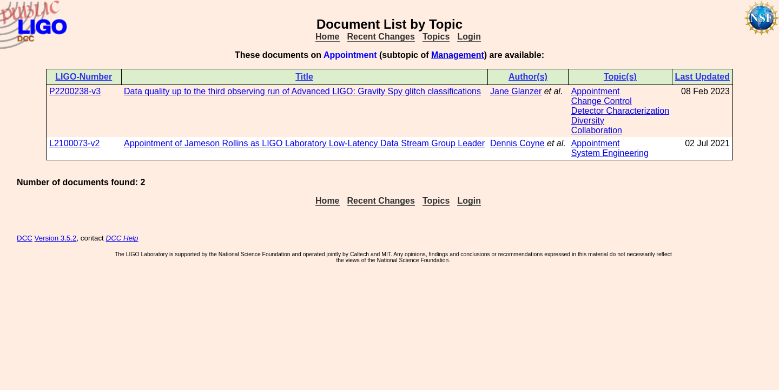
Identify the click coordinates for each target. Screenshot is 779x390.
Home (327, 36)
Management (457, 55)
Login (469, 36)
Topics (436, 36)
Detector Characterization (620, 110)
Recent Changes (381, 36)
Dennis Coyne (517, 143)
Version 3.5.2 (56, 238)
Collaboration (596, 130)
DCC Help (122, 238)
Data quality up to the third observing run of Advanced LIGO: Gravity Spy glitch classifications (302, 91)
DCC (24, 238)
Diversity (587, 120)
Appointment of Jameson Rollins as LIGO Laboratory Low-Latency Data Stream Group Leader (304, 143)
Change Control (601, 101)
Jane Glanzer (516, 91)
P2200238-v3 (75, 91)
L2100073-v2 (74, 143)
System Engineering (610, 153)
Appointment (595, 91)
